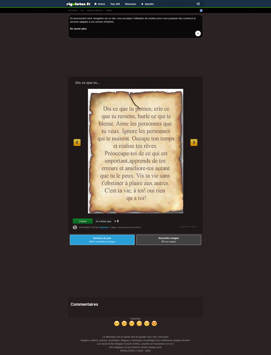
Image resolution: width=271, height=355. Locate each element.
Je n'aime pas (103, 221)
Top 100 (115, 3)
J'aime (82, 221)
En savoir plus (78, 28)
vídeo (109, 10)
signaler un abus (188, 226)
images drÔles (95, 10)
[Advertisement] (135, 58)
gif (82, 10)
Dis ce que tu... (87, 83)
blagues (73, 10)
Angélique (104, 227)
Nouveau (130, 3)
